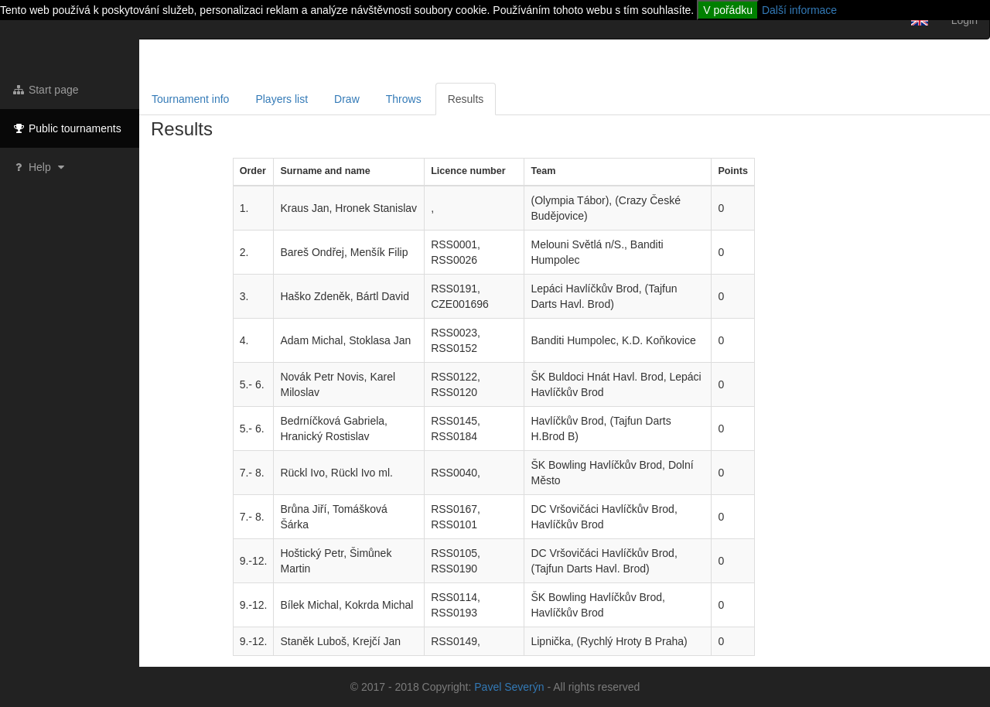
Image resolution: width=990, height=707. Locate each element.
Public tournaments (66, 128)
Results (466, 99)
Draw (347, 99)
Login (964, 20)
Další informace (799, 10)
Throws (404, 99)
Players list (281, 99)
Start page (45, 90)
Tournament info (190, 99)
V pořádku (728, 10)
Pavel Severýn (509, 687)
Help (40, 167)
